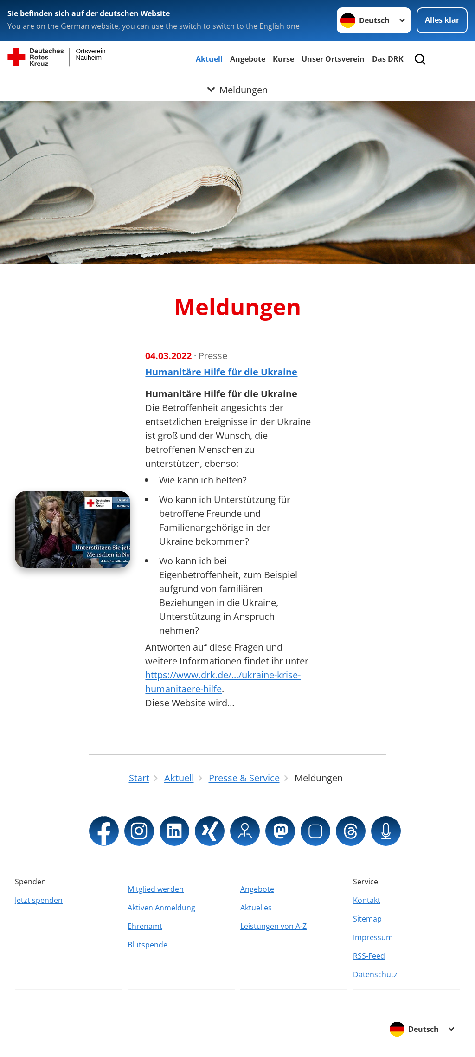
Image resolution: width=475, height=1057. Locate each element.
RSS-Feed (369, 956)
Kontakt (366, 900)
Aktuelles (256, 907)
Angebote (247, 59)
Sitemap (367, 919)
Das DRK (388, 59)
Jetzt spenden (39, 900)
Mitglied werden (156, 889)
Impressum (373, 937)
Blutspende (147, 945)
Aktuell (209, 59)
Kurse (283, 59)
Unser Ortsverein (333, 59)
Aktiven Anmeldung (161, 907)
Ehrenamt (145, 926)
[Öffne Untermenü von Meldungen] (237, 89)
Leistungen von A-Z (273, 926)
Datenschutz (375, 974)
